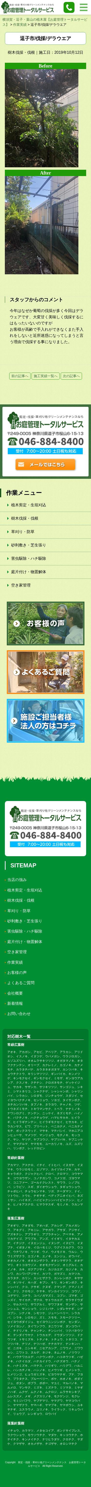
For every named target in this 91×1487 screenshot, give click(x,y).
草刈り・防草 (22, 532)
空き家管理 (21, 585)
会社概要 (15, 993)
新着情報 (15, 1003)
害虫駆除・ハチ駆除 (28, 558)
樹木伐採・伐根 (24, 518)
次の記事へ (71, 376)
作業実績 (15, 962)
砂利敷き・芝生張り (28, 545)
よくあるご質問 (20, 983)
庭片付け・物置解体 (28, 572)
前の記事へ (19, 376)
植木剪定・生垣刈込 (28, 505)
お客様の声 (17, 973)
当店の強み (17, 880)
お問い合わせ (19, 1014)
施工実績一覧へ (46, 376)
